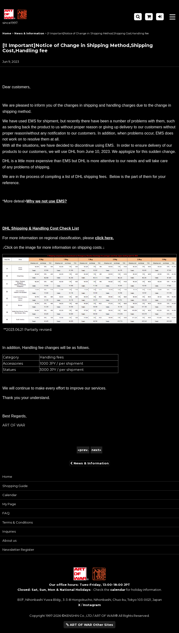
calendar (117, 589)
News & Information (89, 463)
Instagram (92, 605)
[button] (138, 16)
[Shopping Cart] (149, 16)
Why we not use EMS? (46, 201)
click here (104, 238)
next (96, 450)
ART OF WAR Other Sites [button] (89, 625)
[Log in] (160, 16)
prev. (83, 450)
